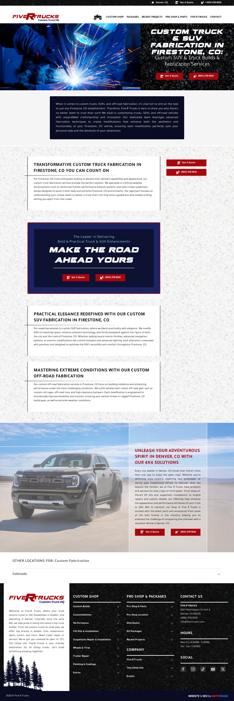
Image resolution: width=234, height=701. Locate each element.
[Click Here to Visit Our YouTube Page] (213, 669)
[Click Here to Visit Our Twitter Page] (223, 669)
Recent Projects (152, 11)
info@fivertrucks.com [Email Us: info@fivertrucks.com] (192, 622)
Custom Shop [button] (115, 11)
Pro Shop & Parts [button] (176, 11)
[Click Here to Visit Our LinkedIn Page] (203, 669)
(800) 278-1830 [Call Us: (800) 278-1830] (189, 618)
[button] (159, 3)
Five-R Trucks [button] (198, 11)
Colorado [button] (20, 574)
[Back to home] (35, 12)
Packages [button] (133, 11)
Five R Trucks (188, 606)
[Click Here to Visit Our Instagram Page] (193, 669)
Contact (215, 11)
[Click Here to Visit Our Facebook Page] (183, 669)
